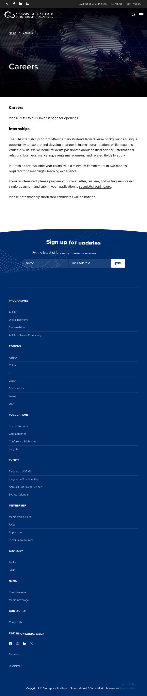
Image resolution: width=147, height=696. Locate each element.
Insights (13, 449)
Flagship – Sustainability (23, 479)
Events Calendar (19, 495)
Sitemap (14, 654)
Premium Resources (21, 540)
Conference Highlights (22, 441)
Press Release (17, 592)
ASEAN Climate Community (25, 335)
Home (12, 33)
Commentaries (17, 434)
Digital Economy (18, 320)
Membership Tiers (20, 517)
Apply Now (15, 532)
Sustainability (17, 327)
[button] (141, 15)
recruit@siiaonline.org (95, 186)
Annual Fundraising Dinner (25, 487)
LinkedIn (43, 118)
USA (11, 404)
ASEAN (13, 312)
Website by (125, 686)
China (12, 365)
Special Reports (18, 426)
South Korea (16, 388)
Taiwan (13, 396)
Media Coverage (19, 600)
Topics (13, 562)
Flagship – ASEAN (20, 471)
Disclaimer (15, 666)
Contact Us (15, 622)
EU (10, 373)
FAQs (12, 525)
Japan (12, 381)
